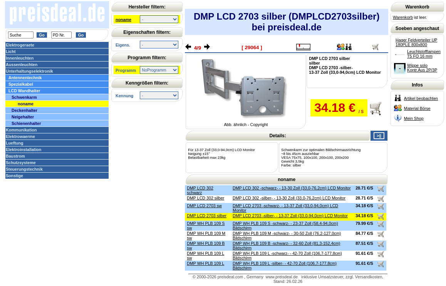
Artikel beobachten (421, 98)
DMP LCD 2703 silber (206, 215)
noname (123, 19)
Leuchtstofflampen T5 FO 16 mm (424, 53)
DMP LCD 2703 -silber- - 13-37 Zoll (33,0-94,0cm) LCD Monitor (290, 215)
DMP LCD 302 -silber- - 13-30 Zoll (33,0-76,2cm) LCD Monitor (289, 198)
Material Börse (417, 108)
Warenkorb (403, 17)
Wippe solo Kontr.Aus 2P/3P (422, 67)
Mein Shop (414, 118)
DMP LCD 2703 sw (204, 205)
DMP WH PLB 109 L (205, 263)
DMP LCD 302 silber (205, 198)
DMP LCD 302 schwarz (200, 190)
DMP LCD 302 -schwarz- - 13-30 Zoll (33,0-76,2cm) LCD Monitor (292, 188)
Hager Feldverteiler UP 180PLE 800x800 (416, 42)
